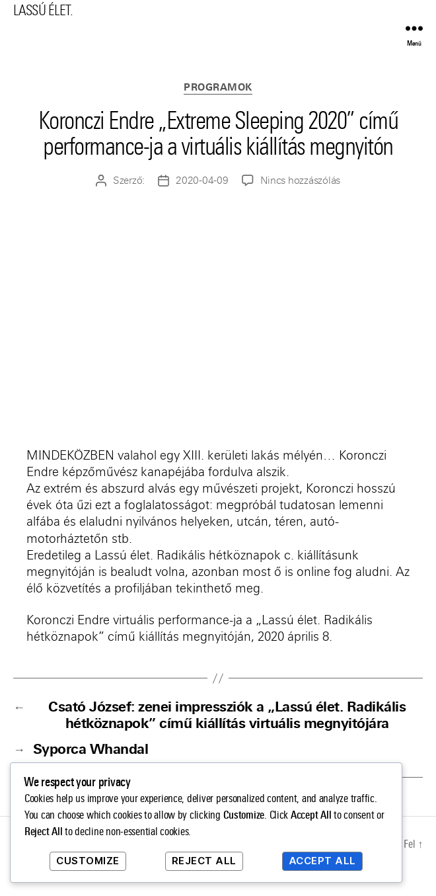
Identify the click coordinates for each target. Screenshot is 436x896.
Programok (218, 87)
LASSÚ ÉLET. (43, 10)
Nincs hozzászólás (300, 180)
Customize (88, 860)
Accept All (322, 860)
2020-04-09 (202, 180)
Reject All (204, 860)
